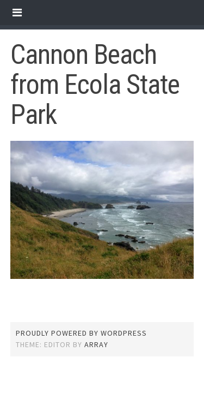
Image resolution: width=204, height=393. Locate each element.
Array (96, 344)
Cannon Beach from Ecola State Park (95, 84)
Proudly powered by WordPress (81, 333)
